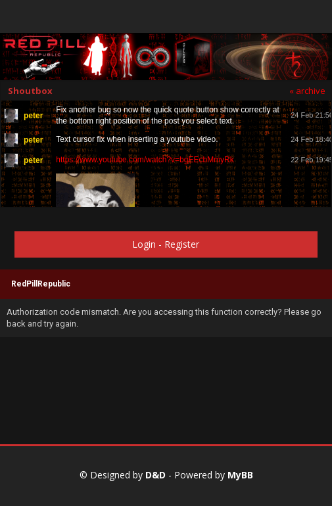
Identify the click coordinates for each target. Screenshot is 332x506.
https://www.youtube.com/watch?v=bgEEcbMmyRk (144, 159)
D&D (155, 475)
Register (181, 244)
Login (144, 244)
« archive (307, 91)
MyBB (240, 475)
